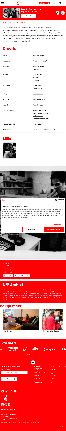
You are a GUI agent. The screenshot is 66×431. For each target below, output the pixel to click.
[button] (62, 426)
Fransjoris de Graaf (40, 61)
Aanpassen (32, 229)
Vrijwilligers (55, 366)
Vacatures (38, 382)
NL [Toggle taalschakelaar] (55, 3)
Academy (37, 375)
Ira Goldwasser (38, 116)
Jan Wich (36, 77)
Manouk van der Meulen (41, 113)
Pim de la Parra (38, 55)
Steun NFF (54, 370)
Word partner (53, 374)
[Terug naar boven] (33, 362)
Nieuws (37, 379)
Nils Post (36, 80)
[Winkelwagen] (60, 3)
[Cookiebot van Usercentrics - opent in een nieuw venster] (56, 200)
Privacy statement (7, 412)
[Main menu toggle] (2, 3)
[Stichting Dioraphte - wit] (51, 349)
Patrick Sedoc (38, 105)
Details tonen (57, 224)
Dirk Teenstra (37, 75)
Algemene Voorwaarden (9, 414)
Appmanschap (22, 422)
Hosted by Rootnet (34, 422)
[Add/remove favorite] (63, 13)
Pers (52, 379)
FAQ (51, 382)
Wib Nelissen (37, 86)
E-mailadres (14, 371)
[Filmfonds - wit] (37, 349)
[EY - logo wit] (26, 349)
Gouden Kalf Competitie (21, 276)
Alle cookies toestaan (53, 229)
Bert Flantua (37, 88)
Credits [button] (29, 16)
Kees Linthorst (38, 94)
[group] (21, 321)
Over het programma (39, 367)
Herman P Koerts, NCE (40, 99)
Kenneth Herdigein (39, 110)
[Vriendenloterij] (14, 349)
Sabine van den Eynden (41, 119)
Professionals (39, 372)
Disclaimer (5, 416)
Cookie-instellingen (8, 410)
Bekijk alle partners (33, 355)
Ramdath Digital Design (8, 422)
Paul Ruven (37, 69)
